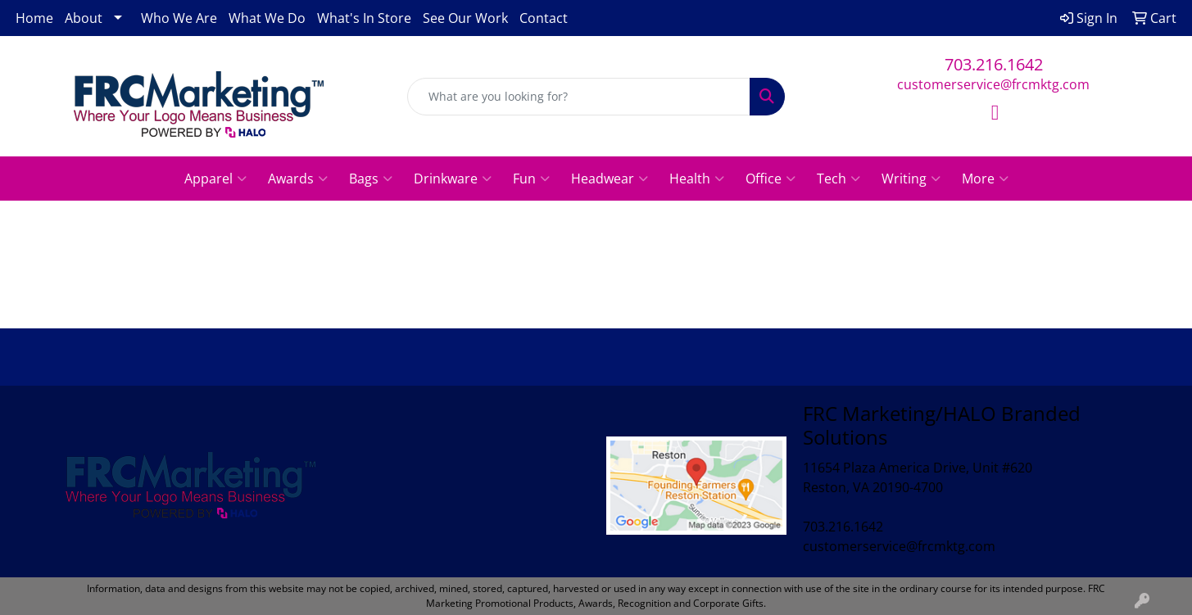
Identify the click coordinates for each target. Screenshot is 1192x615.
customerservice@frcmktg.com (993, 84)
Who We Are (179, 18)
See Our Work (465, 18)
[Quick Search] (578, 96)
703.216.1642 (994, 64)
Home (34, 18)
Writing (911, 178)
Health (696, 178)
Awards (298, 178)
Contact (543, 18)
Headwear (609, 178)
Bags (370, 178)
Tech (838, 178)
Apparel (215, 178)
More (985, 178)
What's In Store (364, 18)
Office (770, 178)
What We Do (267, 18)
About (83, 18)
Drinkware (453, 178)
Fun (531, 178)
